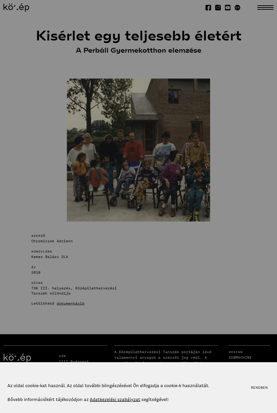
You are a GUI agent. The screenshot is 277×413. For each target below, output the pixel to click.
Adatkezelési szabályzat (115, 399)
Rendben (259, 387)
